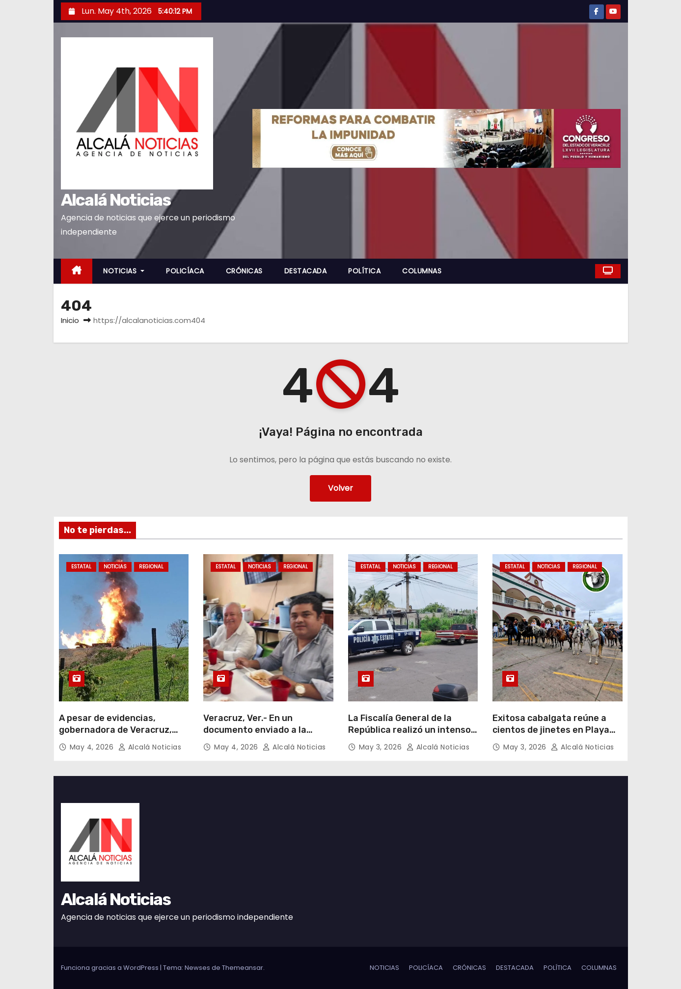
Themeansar (242, 967)
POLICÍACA (185, 271)
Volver (340, 488)
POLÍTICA (364, 271)
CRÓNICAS (244, 271)
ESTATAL (81, 566)
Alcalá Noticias (116, 200)
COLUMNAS (421, 271)
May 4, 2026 (93, 747)
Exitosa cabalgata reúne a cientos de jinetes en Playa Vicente (550, 730)
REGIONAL (151, 566)
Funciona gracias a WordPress (110, 967)
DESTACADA (305, 271)
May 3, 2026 (381, 747)
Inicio (70, 320)
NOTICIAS (123, 271)
